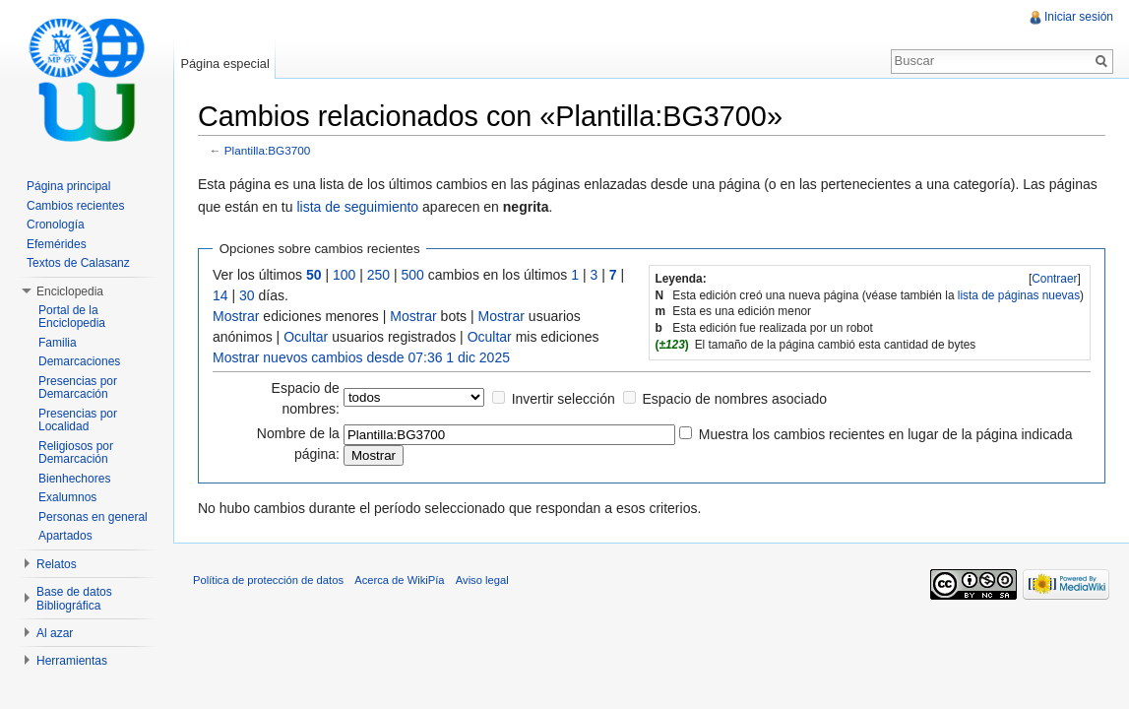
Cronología (56, 224)
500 (413, 275)
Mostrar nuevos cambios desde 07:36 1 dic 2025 (361, 357)
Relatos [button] (56, 564)
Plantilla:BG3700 (267, 150)
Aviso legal (482, 580)
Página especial (224, 63)
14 (220, 295)
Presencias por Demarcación (77, 388)
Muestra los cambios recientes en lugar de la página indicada (886, 434)
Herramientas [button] (71, 661)
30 (247, 295)
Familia (57, 343)
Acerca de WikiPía (399, 580)
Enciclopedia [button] (69, 291)
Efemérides (57, 244)
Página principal (68, 186)
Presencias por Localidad (77, 420)
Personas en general (93, 517)
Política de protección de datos (268, 580)
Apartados (65, 536)
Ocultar (305, 337)
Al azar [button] (54, 633)
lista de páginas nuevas (1019, 295)
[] (1055, 279)
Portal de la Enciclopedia (71, 317)
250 (378, 275)
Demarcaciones (79, 361)
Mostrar (236, 316)
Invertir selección (563, 399)
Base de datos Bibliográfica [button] (74, 598)
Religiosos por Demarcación (75, 453)
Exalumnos (67, 497)
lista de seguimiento (357, 207)
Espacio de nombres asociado (734, 399)
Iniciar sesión (1078, 17)
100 (344, 275)
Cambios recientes (75, 206)
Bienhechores (74, 478)
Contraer (1054, 279)
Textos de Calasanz (78, 263)
